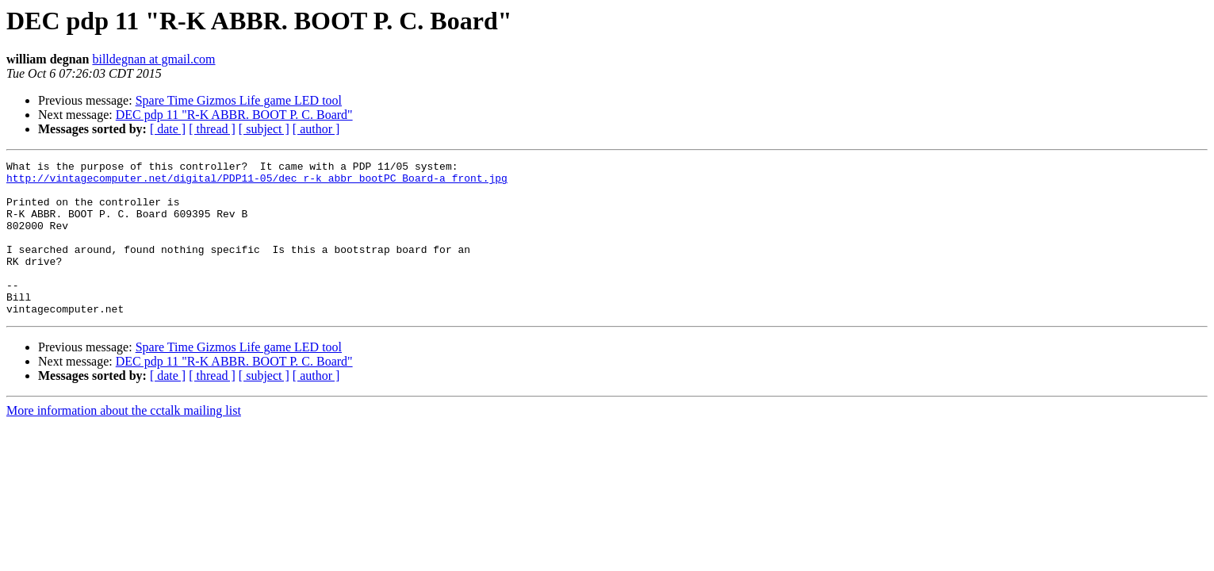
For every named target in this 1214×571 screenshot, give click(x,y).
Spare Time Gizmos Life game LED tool (239, 100)
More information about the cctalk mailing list (123, 441)
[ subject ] (264, 129)
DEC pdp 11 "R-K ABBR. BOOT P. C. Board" (234, 114)
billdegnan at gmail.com (153, 59)
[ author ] (316, 129)
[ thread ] (212, 129)
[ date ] (168, 129)
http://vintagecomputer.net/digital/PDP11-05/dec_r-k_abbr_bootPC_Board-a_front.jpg (256, 182)
